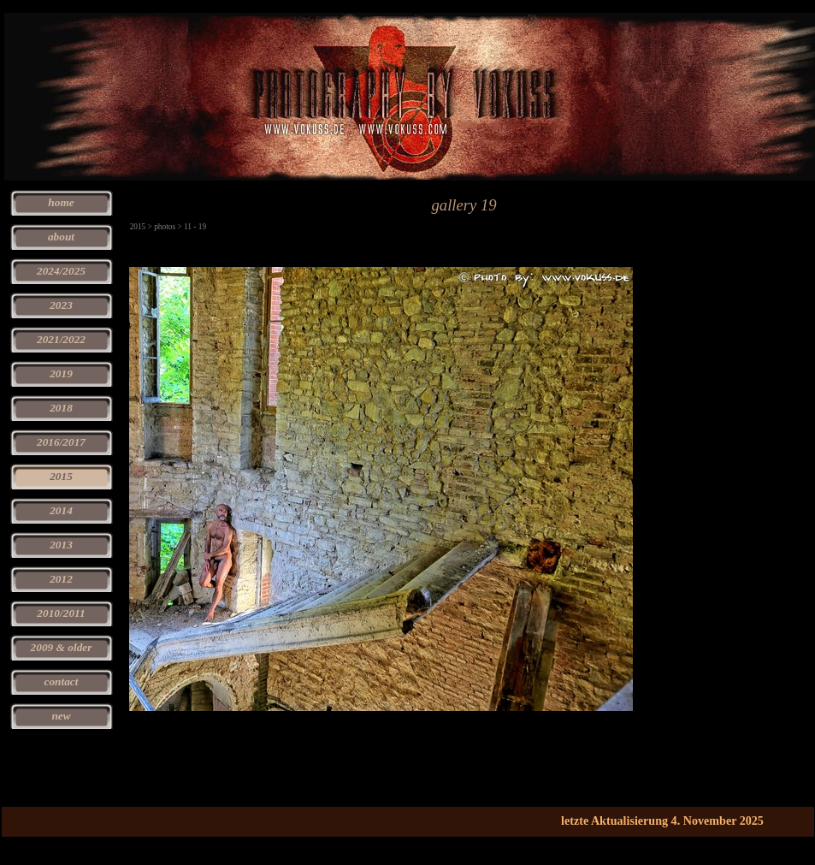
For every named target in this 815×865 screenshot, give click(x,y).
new (60, 715)
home (61, 202)
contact (61, 681)
